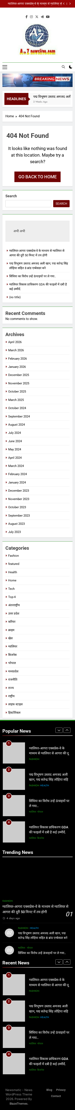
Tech (11, 589)
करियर (11, 622)
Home (12, 580)
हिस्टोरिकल (14, 712)
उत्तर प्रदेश (13, 613)
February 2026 (17, 358)
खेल (10, 638)
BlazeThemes (19, 1103)
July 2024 (14, 433)
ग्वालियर (12, 646)
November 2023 (18, 499)
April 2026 (15, 342)
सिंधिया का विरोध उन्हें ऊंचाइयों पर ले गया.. (32, 276)
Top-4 (12, 597)
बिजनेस (12, 655)
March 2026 (16, 350)
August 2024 (16, 424)
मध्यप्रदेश (13, 671)
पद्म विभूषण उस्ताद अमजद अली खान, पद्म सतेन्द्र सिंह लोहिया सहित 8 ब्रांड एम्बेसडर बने (49, 780)
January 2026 (17, 367)
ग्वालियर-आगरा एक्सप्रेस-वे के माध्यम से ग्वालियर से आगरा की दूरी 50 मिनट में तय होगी (35, 3)
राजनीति (12, 680)
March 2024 (16, 466)
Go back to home (37, 177)
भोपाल (12, 663)
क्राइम (11, 630)
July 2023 (14, 532)
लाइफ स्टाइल (15, 704)
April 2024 (15, 458)
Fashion (13, 555)
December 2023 (18, 491)
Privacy (61, 1090)
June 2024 (15, 441)
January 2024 (17, 482)
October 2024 (17, 408)
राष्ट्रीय (11, 696)
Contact (56, 1096)
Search (11, 196)
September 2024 (19, 416)
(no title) (15, 297)
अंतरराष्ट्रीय (14, 605)
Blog (49, 1090)
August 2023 (16, 524)
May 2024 (14, 449)
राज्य (11, 688)
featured (13, 564)
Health (12, 572)
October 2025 (17, 392)
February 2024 (17, 474)
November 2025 (18, 383)
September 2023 (19, 515)
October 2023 (17, 507)
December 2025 (18, 375)
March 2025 (16, 400)
